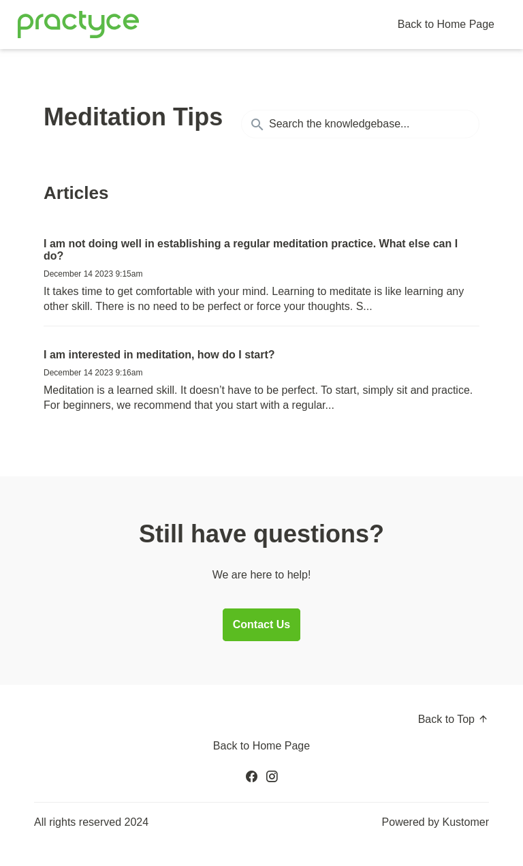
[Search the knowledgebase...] (360, 124)
